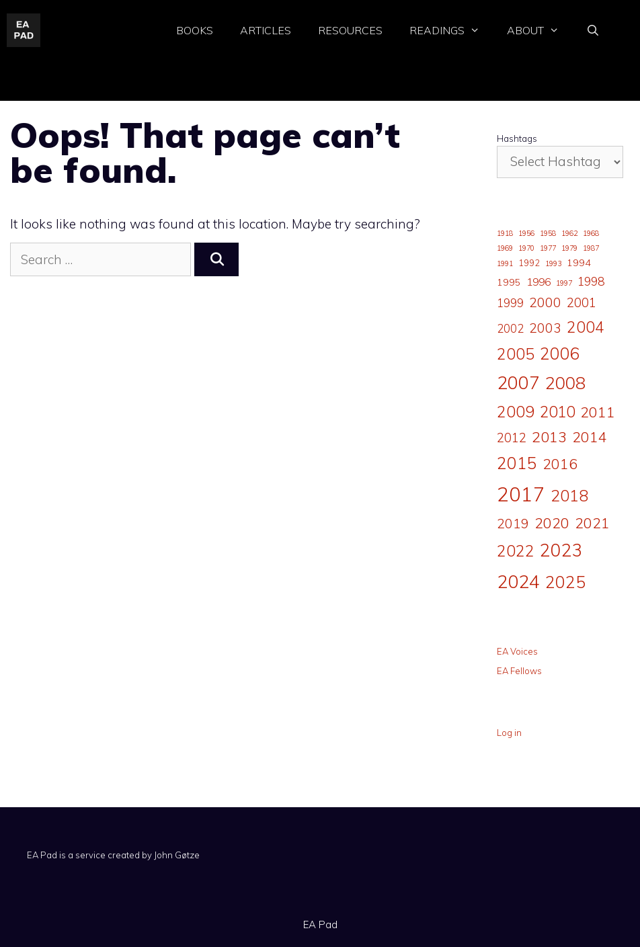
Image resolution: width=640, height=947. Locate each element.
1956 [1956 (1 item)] (526, 233)
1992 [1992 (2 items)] (529, 262)
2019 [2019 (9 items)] (513, 524)
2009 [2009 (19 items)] (515, 411)
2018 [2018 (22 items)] (569, 495)
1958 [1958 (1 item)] (548, 233)
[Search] (216, 260)
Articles (265, 30)
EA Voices (517, 651)
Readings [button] (451, 30)
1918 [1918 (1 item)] (505, 233)
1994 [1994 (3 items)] (579, 263)
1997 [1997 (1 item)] (564, 283)
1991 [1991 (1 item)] (505, 263)
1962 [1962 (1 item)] (569, 233)
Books (194, 30)
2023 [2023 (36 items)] (561, 550)
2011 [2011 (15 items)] (597, 412)
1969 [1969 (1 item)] (505, 248)
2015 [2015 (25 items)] (517, 463)
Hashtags (517, 138)
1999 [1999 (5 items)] (510, 303)
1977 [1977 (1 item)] (548, 248)
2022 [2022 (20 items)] (515, 551)
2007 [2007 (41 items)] (518, 382)
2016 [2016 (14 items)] (560, 463)
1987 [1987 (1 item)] (591, 248)
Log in (509, 732)
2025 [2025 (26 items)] (565, 581)
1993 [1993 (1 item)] (553, 263)
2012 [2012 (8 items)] (511, 437)
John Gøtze (177, 855)
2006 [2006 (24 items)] (560, 353)
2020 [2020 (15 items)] (551, 522)
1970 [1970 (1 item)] (526, 248)
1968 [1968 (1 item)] (591, 233)
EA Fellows (519, 670)
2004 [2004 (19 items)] (585, 327)
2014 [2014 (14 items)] (589, 436)
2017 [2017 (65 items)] (521, 494)
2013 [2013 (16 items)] (549, 436)
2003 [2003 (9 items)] (545, 328)
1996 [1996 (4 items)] (538, 281)
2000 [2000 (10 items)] (545, 302)
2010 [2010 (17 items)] (557, 411)
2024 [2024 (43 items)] (518, 581)
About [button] (540, 30)
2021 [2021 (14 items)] (592, 522)
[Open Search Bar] (592, 30)
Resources (350, 30)
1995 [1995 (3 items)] (509, 282)
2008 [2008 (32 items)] (565, 382)
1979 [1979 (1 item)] (569, 248)
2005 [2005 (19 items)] (515, 354)
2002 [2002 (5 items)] (510, 328)
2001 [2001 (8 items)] (581, 302)
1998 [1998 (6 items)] (590, 281)
